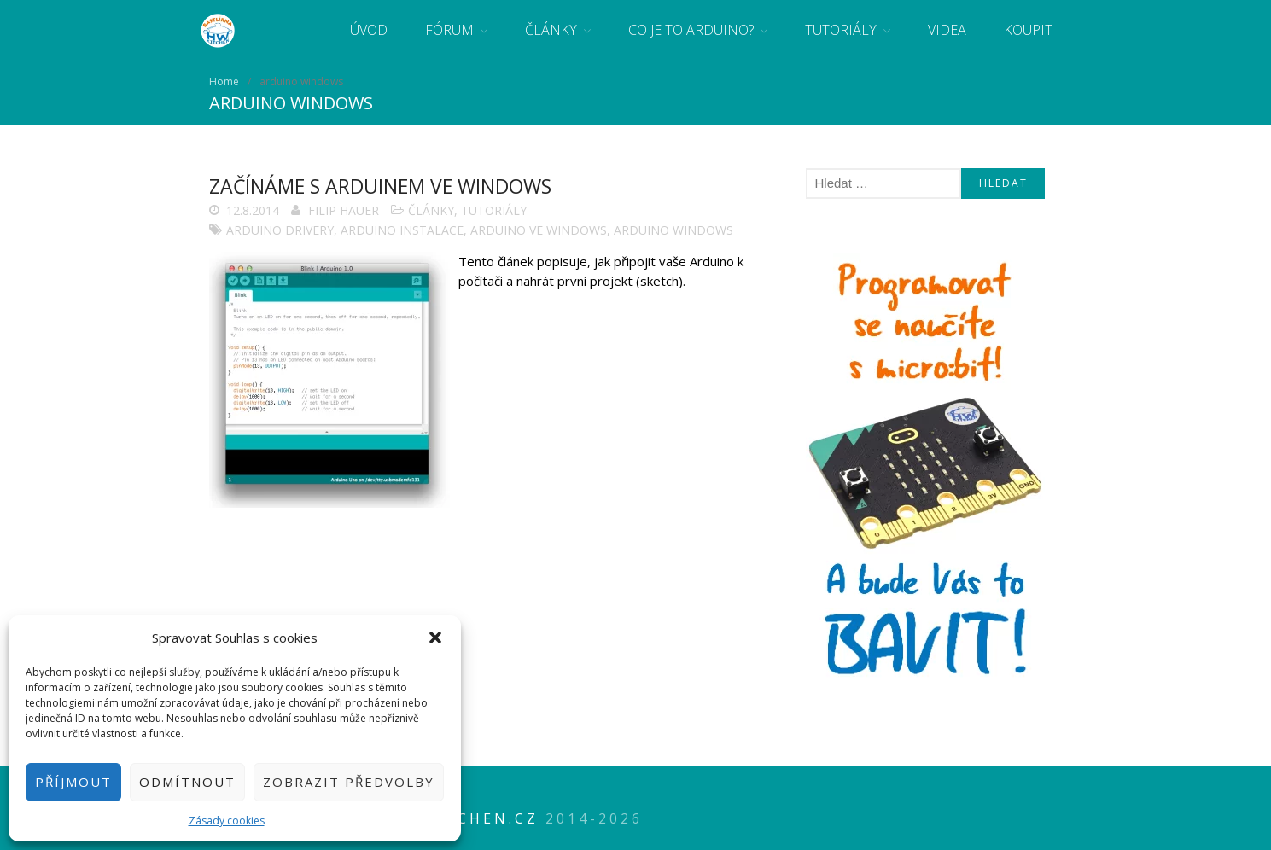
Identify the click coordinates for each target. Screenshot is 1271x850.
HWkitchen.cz (467, 818)
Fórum (449, 29)
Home (224, 81)
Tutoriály (841, 29)
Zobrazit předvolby (348, 781)
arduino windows (673, 230)
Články (551, 29)
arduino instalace (402, 230)
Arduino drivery (280, 230)
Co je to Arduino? (691, 29)
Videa (947, 29)
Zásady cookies (227, 820)
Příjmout (73, 781)
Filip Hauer (343, 210)
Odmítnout (187, 781)
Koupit (1028, 29)
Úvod (369, 29)
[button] (435, 637)
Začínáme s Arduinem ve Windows (380, 186)
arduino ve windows (538, 230)
